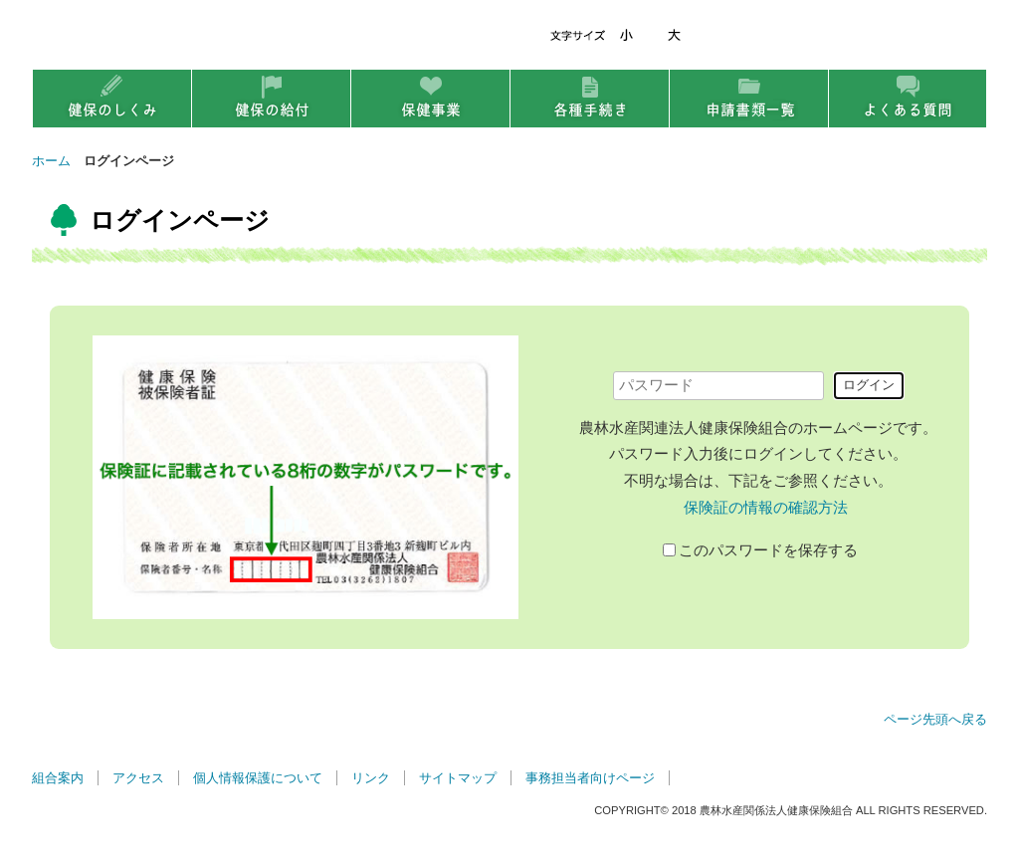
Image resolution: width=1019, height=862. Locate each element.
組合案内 (58, 777)
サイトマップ (458, 777)
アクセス (138, 777)
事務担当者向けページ (590, 777)
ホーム (51, 160)
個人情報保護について (257, 777)
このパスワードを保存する (768, 549)
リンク (370, 777)
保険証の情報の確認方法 (766, 508)
